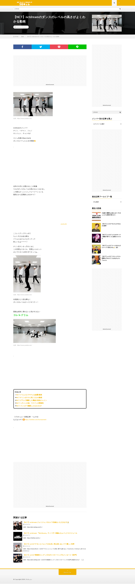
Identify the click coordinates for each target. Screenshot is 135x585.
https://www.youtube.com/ (24, 119)
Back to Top (67, 573)
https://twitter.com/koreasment (35, 421)
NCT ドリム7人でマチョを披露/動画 (29, 396)
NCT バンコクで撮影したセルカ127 (29, 407)
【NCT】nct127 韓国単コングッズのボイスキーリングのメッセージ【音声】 (50, 556)
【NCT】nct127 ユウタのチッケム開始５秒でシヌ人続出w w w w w (111, 237)
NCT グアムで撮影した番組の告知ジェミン (31, 401)
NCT (25, 28)
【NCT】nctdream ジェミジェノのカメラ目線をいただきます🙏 (46, 523)
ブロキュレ (28, 580)
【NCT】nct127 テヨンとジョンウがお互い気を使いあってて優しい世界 (48, 545)
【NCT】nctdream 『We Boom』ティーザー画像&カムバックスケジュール (50, 534)
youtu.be (64, 225)
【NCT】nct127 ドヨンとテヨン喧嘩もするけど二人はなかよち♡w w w (111, 259)
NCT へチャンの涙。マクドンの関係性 (30, 404)
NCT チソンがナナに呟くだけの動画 (29, 399)
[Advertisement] (50, 70)
